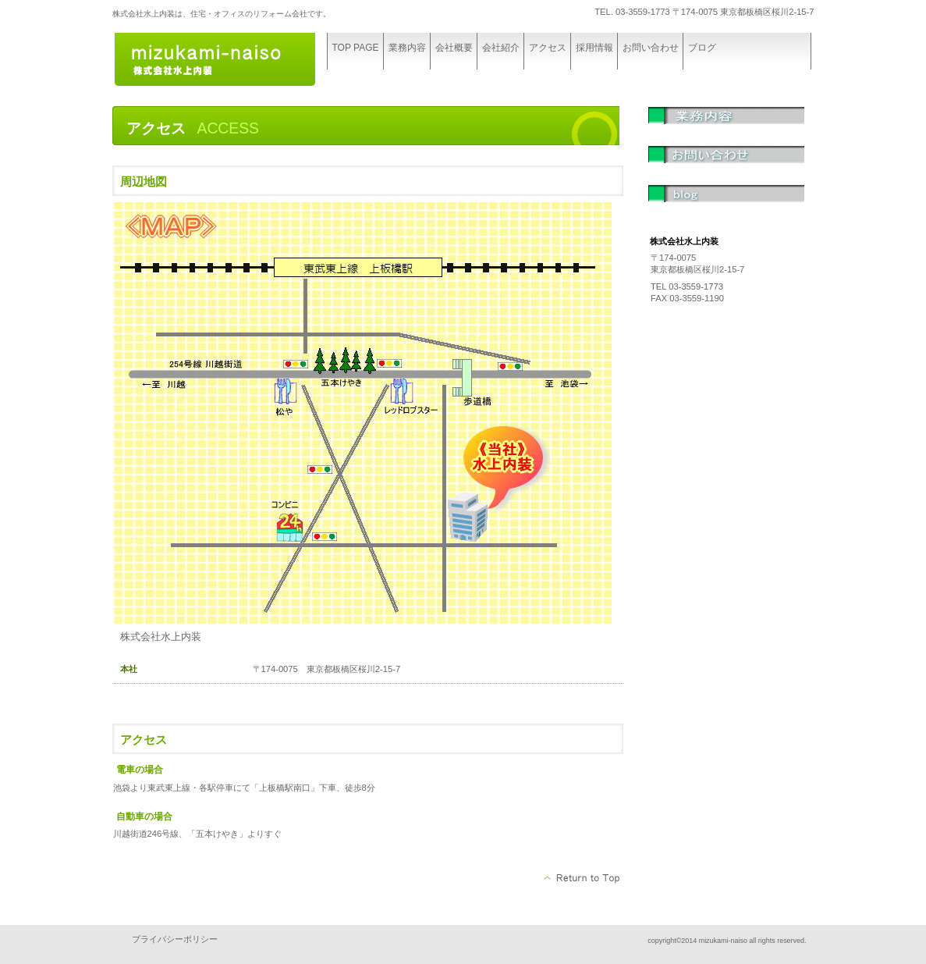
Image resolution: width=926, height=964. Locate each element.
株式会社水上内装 (229, 60)
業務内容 (726, 126)
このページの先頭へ (582, 878)
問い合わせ (726, 165)
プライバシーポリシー (175, 939)
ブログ (726, 204)
